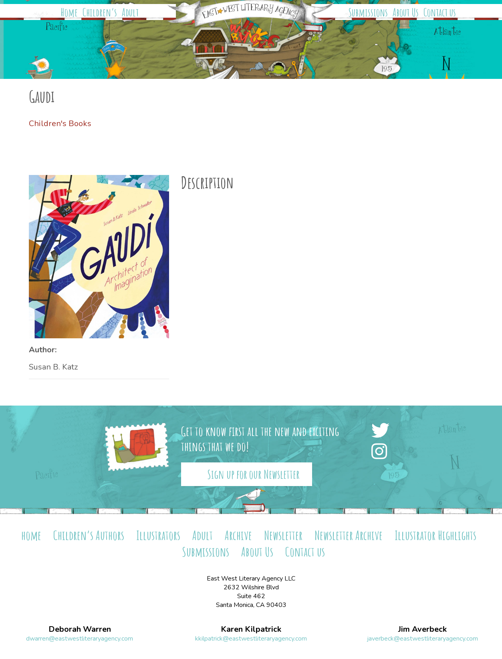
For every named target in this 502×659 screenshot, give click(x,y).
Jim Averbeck (422, 629)
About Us (406, 12)
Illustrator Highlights (435, 535)
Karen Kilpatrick (251, 629)
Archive (238, 535)
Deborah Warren (79, 629)
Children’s (100, 12)
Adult (130, 12)
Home (69, 12)
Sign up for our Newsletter (253, 474)
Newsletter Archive (349, 535)
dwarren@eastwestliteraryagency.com (79, 638)
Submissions (368, 12)
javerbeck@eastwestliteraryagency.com (422, 638)
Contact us (439, 12)
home (31, 535)
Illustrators (158, 535)
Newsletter (283, 535)
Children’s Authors (88, 535)
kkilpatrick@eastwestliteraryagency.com (251, 638)
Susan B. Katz (53, 367)
